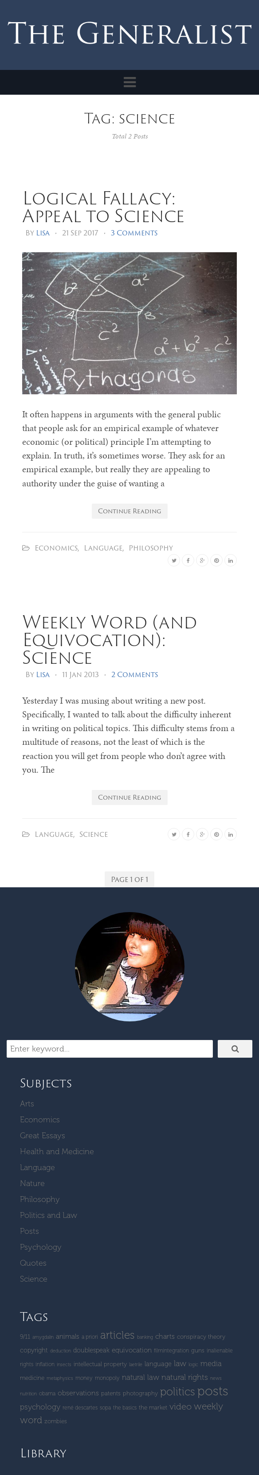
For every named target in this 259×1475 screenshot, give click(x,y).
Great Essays (42, 1135)
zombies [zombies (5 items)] (55, 1421)
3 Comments (134, 232)
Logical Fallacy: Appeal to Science (103, 206)
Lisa (43, 232)
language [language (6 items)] (158, 1364)
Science (93, 834)
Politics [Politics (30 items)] (177, 1391)
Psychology (41, 1247)
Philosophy (151, 548)
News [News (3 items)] (216, 1378)
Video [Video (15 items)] (180, 1406)
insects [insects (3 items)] (64, 1364)
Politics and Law (48, 1215)
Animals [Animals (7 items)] (67, 1336)
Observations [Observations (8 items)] (78, 1393)
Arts (27, 1104)
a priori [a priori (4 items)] (90, 1336)
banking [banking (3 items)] (145, 1337)
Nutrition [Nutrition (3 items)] (28, 1394)
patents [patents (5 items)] (111, 1393)
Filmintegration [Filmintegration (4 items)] (171, 1350)
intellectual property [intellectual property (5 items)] (100, 1364)
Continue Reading (129, 511)
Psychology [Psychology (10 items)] (40, 1407)
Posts (29, 1231)
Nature (32, 1183)
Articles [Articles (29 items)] (117, 1335)
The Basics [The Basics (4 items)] (125, 1407)
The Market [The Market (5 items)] (153, 1407)
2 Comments (134, 674)
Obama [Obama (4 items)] (47, 1393)
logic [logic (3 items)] (193, 1364)
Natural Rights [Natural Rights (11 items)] (184, 1377)
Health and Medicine (57, 1151)
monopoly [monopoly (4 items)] (107, 1378)
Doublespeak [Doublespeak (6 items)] (91, 1350)
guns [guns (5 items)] (197, 1350)
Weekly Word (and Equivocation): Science (109, 639)
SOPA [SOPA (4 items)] (105, 1407)
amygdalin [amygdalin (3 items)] (43, 1337)
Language (103, 548)
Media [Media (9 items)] (211, 1363)
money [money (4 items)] (84, 1378)
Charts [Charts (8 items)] (165, 1336)
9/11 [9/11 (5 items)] (25, 1336)
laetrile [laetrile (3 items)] (135, 1364)
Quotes (33, 1263)
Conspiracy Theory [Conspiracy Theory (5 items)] (201, 1336)
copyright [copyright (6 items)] (34, 1350)
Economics (56, 548)
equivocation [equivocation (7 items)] (132, 1350)
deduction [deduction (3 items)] (60, 1351)
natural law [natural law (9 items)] (140, 1377)
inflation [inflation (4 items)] (45, 1364)
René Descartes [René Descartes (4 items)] (80, 1407)
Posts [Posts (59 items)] (212, 1391)
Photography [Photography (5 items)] (140, 1393)
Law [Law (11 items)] (180, 1363)
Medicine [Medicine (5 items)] (32, 1378)
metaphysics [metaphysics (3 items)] (60, 1378)
